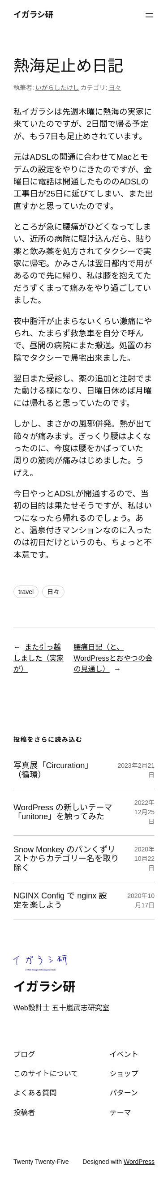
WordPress (139, 1161)
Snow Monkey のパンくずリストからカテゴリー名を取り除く (66, 858)
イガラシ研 (33, 14)
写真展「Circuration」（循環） (53, 770)
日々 (114, 87)
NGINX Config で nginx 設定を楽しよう (60, 900)
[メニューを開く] (149, 15)
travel (26, 591)
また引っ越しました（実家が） (38, 657)
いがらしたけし (57, 87)
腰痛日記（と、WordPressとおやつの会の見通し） (112, 657)
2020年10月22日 (144, 859)
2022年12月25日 (144, 812)
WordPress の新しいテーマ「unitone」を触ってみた (62, 812)
